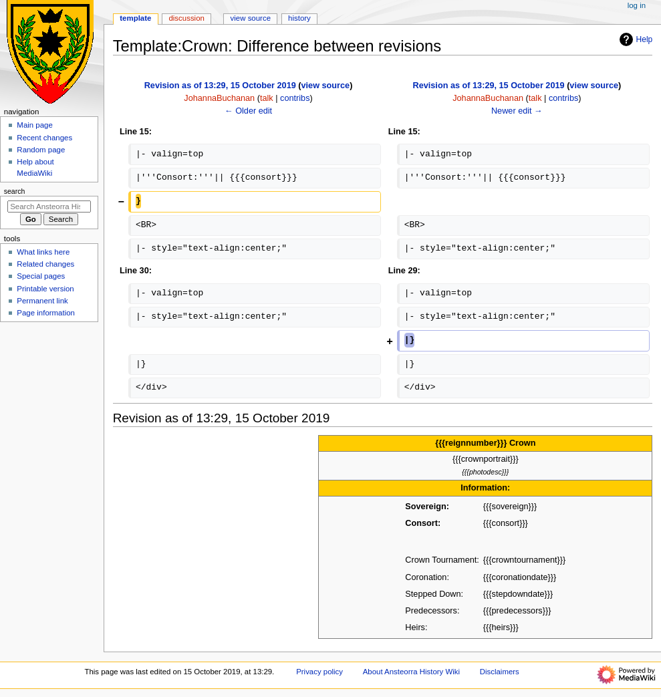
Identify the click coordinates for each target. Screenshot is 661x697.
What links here (43, 252)
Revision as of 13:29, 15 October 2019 (220, 85)
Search (14, 191)
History (299, 18)
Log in (637, 5)
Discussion (186, 18)
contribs (294, 98)
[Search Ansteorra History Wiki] (49, 206)
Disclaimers (499, 672)
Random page (41, 150)
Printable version (45, 289)
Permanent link (42, 301)
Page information (46, 313)
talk (266, 98)
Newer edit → (517, 111)
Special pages (41, 276)
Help (634, 39)
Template (135, 18)
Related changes (45, 264)
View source (251, 18)
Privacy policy (319, 672)
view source (325, 85)
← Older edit (248, 111)
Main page (35, 125)
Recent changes (44, 138)
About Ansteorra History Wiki (411, 672)
